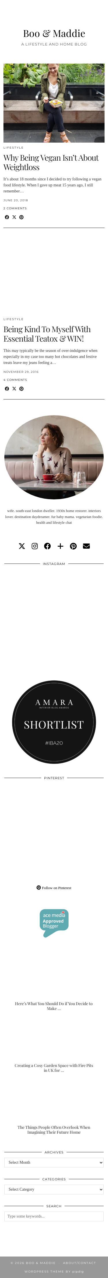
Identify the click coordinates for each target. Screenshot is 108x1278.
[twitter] (21, 546)
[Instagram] (29, 594)
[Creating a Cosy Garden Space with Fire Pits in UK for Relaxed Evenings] (54, 1045)
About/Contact (79, 1263)
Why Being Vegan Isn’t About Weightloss (50, 162)
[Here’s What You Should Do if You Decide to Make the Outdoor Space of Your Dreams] (54, 984)
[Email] (86, 546)
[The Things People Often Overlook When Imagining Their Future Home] (54, 1107)
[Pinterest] (29, 808)
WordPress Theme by (54, 1271)
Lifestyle (13, 147)
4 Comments (15, 380)
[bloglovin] (60, 546)
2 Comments (15, 208)
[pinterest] (73, 546)
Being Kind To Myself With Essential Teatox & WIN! (46, 334)
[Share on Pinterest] (21, 217)
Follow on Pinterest (54, 888)
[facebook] (47, 546)
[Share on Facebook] (7, 217)
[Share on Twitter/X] (14, 217)
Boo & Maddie (54, 32)
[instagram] (35, 546)
